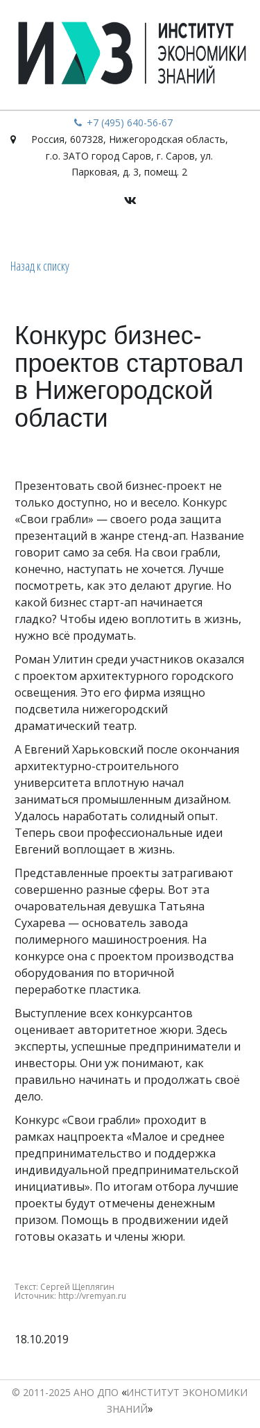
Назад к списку (39, 265)
